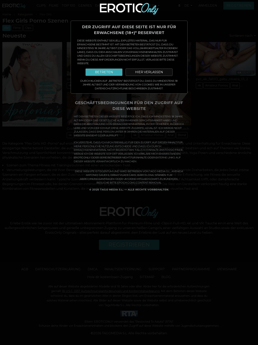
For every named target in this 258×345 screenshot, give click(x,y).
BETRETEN (104, 72)
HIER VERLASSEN (149, 72)
